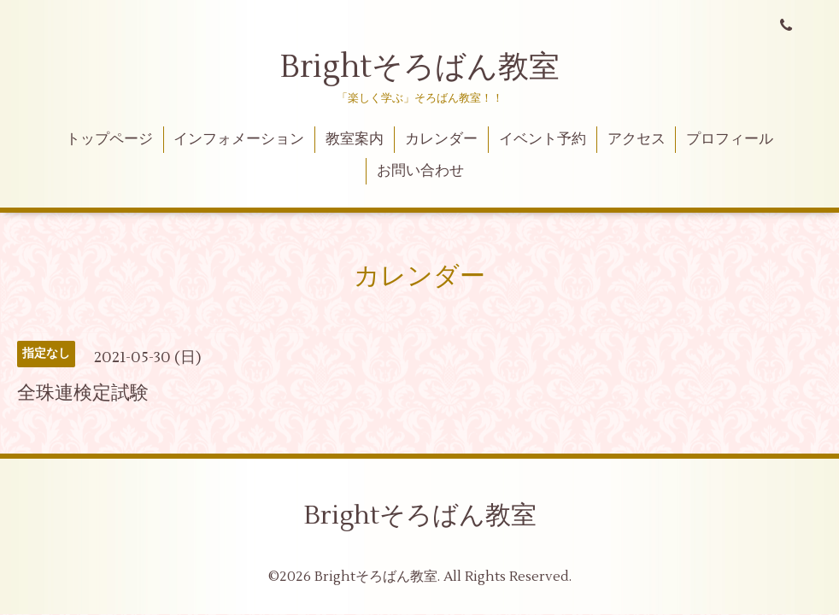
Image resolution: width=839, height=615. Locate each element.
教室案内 (355, 139)
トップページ (109, 139)
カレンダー (441, 139)
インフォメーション (238, 139)
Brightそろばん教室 (420, 67)
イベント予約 (542, 139)
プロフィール (729, 139)
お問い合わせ (420, 170)
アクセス (636, 139)
